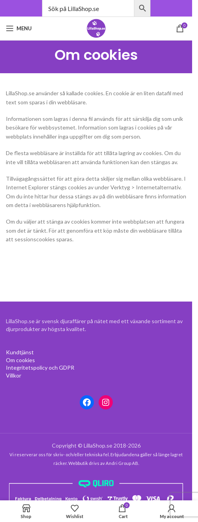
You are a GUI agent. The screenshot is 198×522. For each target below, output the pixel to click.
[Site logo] (96, 27)
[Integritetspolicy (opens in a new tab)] (40, 367)
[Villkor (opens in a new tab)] (13, 375)
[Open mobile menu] (19, 28)
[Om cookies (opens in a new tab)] (20, 352)
